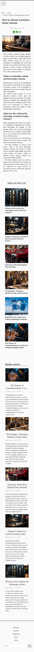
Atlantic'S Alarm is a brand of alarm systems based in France (16, 239)
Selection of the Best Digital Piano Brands (16, 266)
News (16, 637)
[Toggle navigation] (3, 3)
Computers (16, 634)
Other (9, 13)
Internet (16, 631)
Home (3, 13)
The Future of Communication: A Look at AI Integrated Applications (16, 345)
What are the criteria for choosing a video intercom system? (15, 210)
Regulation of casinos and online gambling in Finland (16, 318)
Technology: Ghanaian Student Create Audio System (16, 292)
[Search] (14, 646)
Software (16, 628)
